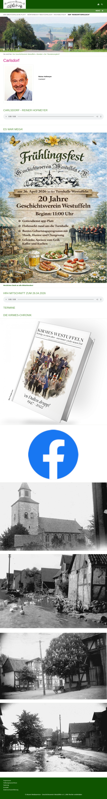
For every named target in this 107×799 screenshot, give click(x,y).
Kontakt (5, 787)
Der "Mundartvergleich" (52, 54)
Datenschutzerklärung (10, 790)
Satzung (6, 785)
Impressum (7, 780)
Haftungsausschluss (10, 783)
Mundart (39, 54)
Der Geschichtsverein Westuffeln (24, 54)
